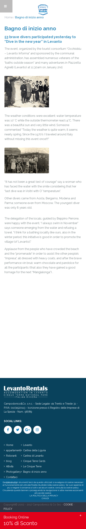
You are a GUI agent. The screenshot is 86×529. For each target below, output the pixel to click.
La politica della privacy (44, 495)
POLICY (8, 508)
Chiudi (45, 498)
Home (8, 17)
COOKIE (68, 504)
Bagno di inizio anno (35, 471)
